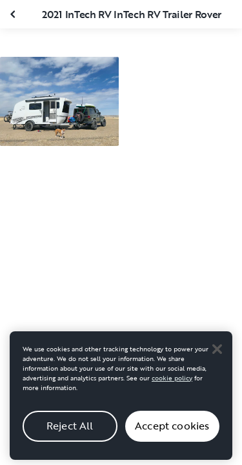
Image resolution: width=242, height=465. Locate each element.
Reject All (70, 430)
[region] (121, 399)
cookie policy (172, 382)
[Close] (217, 353)
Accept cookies (172, 430)
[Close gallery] (14, 14)
